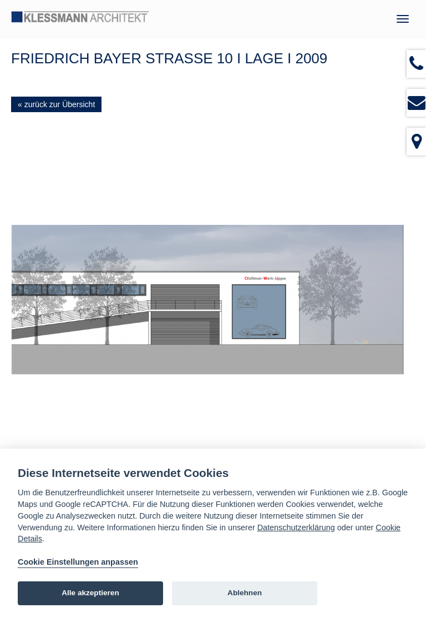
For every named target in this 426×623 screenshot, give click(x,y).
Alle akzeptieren (90, 593)
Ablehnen (244, 593)
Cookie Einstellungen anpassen (78, 561)
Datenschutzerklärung (296, 527)
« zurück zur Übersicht (56, 104)
